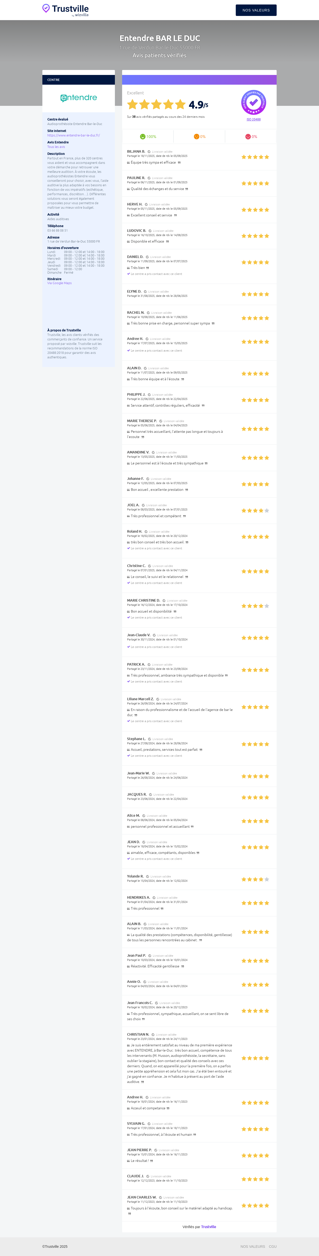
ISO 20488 (254, 119)
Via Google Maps (59, 283)
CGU (273, 1247)
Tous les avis (56, 147)
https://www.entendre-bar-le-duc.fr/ (73, 135)
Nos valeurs (256, 10)
